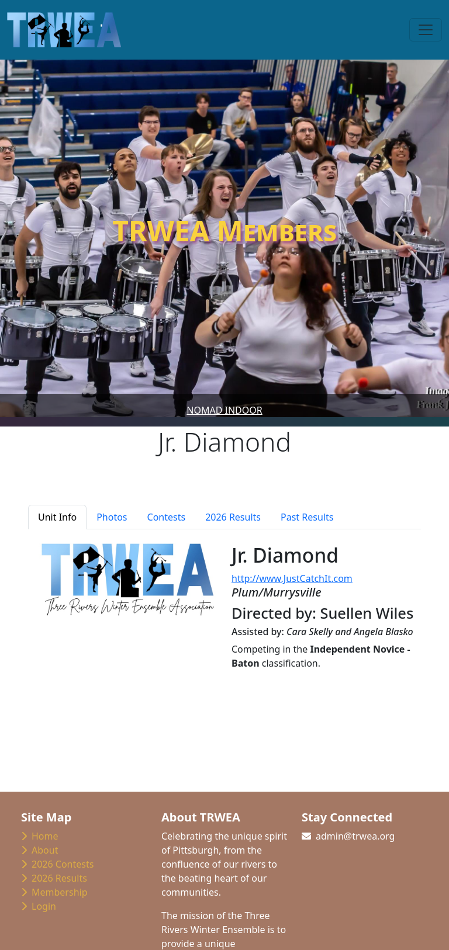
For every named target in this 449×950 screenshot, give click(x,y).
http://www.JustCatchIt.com (292, 578)
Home (39, 836)
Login (38, 906)
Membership (54, 892)
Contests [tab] (166, 517)
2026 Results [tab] (233, 517)
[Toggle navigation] (425, 29)
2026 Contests (57, 864)
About (39, 850)
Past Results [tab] (307, 517)
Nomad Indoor (224, 410)
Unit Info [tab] (57, 517)
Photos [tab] (111, 517)
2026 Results (54, 878)
